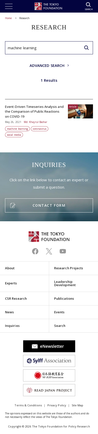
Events (59, 312)
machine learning (17, 129)
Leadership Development (65, 283)
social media (14, 135)
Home (8, 18)
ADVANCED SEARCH (47, 65)
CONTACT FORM (49, 205)
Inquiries (12, 325)
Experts (11, 283)
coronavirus (39, 129)
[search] (86, 47)
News (9, 312)
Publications (64, 298)
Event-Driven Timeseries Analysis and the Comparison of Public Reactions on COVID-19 (49, 118)
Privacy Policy (56, 405)
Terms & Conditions (28, 405)
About (10, 268)
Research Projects (68, 268)
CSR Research (16, 298)
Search (59, 325)
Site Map (77, 405)
